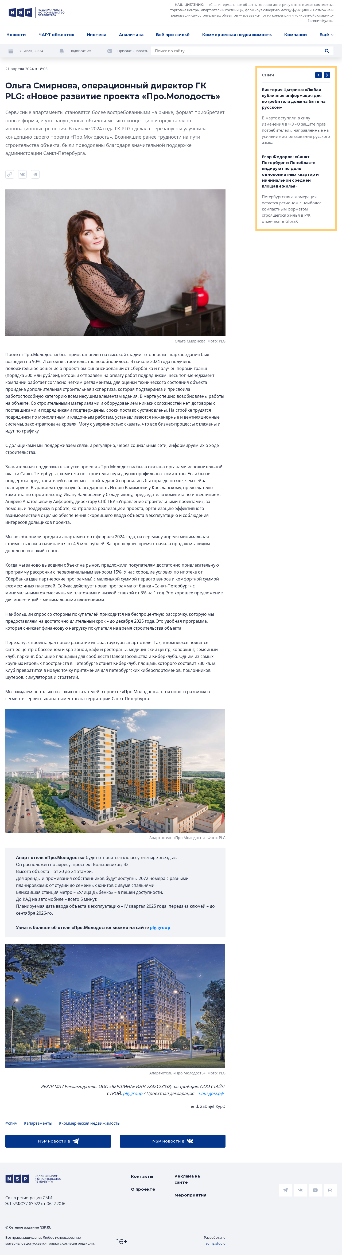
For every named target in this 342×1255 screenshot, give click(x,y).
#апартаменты (38, 1123)
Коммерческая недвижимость (237, 34)
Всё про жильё (173, 34)
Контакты (142, 1176)
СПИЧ (268, 74)
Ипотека (96, 34)
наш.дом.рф (211, 1093)
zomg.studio (216, 1243)
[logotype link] (37, 12)
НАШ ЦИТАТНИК (189, 4)
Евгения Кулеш (320, 20)
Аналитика (131, 34)
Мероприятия (190, 1195)
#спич (11, 1123)
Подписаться (80, 50)
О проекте (143, 1189)
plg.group (160, 927)
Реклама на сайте (187, 1179)
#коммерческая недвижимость (89, 1123)
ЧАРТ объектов (56, 34)
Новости (16, 34)
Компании (295, 34)
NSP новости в (58, 1141)
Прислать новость (133, 50)
